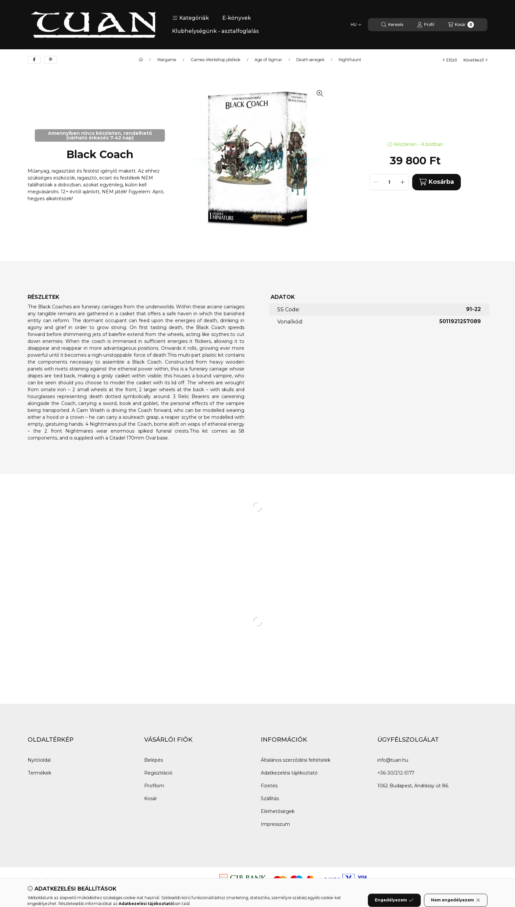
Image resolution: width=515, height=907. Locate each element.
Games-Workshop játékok (215, 60)
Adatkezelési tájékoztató (289, 773)
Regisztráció (158, 773)
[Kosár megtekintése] (461, 24)
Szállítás (270, 798)
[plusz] (402, 182)
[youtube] (73, 880)
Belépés (153, 760)
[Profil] (426, 24)
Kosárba (436, 182)
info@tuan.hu (392, 760)
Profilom (154, 786)
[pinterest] (50, 60)
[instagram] (86, 880)
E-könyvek (236, 18)
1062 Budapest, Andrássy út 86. (413, 786)
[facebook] (34, 60)
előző (450, 60)
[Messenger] (47, 880)
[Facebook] (34, 880)
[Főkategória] (141, 60)
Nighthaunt (350, 60)
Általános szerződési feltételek (295, 760)
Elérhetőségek (278, 811)
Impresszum (275, 824)
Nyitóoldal (39, 760)
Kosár (150, 798)
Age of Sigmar (268, 60)
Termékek (39, 773)
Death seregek (310, 60)
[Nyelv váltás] (355, 24)
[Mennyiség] (389, 182)
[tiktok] (60, 880)
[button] (191, 18)
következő (475, 60)
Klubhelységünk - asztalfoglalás (215, 31)
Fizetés (269, 786)
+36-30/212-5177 (395, 773)
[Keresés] (392, 24)
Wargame (166, 60)
